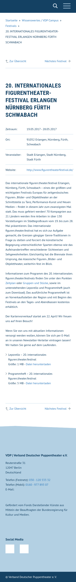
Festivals (10, 26)
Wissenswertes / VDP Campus (40, 20)
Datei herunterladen (38, 364)
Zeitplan (10, 283)
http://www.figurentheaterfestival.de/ (50, 170)
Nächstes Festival (55, 61)
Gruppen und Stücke (35, 283)
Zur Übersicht (17, 61)
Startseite (11, 20)
